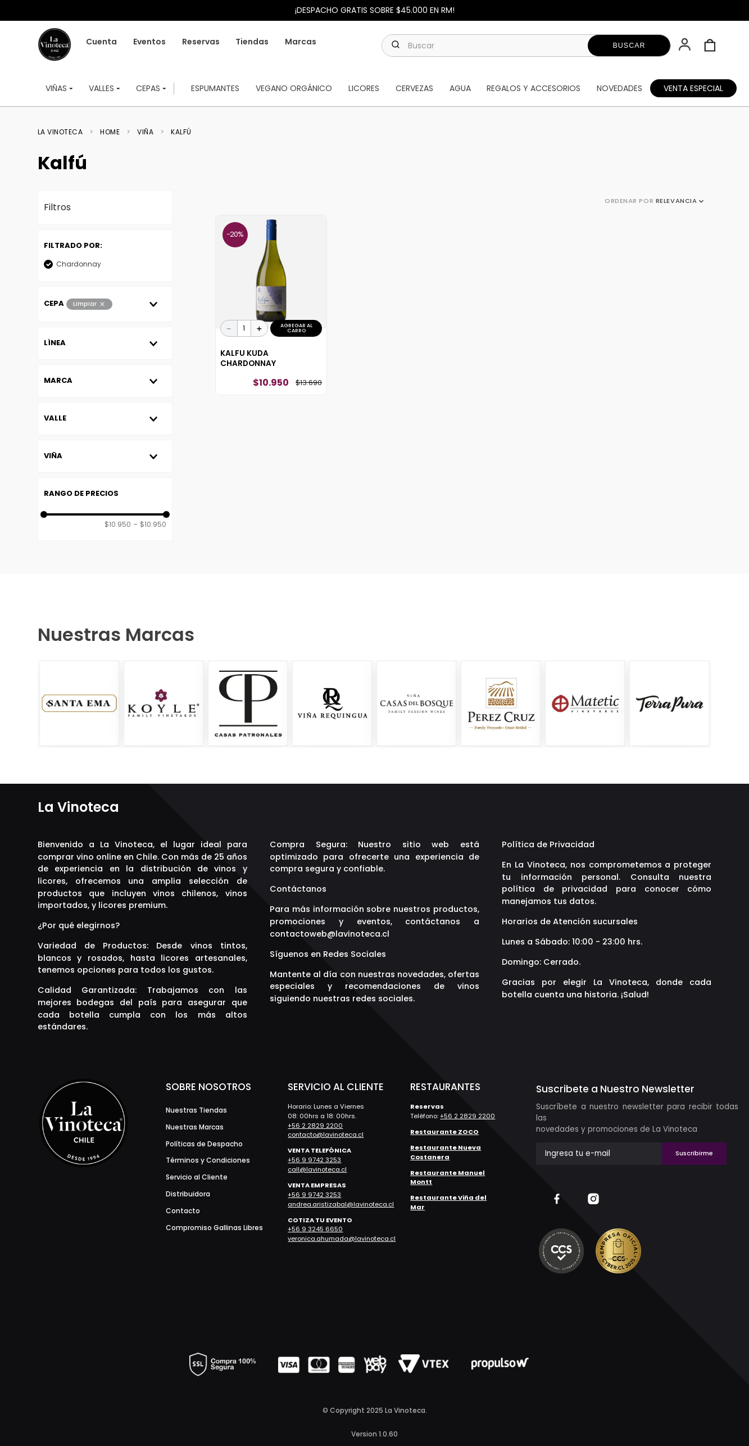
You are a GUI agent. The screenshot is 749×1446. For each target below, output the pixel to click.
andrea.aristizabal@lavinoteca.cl (341, 1204)
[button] (686, 45)
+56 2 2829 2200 (315, 1125)
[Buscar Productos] (629, 45)
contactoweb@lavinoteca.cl (329, 933)
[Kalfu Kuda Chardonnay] (271, 307)
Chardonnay (78, 265)
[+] (260, 330)
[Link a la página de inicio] (64, 134)
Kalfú (181, 134)
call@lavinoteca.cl (317, 1169)
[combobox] (526, 45)
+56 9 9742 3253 (314, 1160)
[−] (229, 330)
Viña (145, 134)
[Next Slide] (701, 704)
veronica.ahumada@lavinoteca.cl (342, 1238)
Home (110, 134)
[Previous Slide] (48, 704)
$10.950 (118, 526)
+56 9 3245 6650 (315, 1229)
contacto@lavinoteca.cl (326, 1135)
